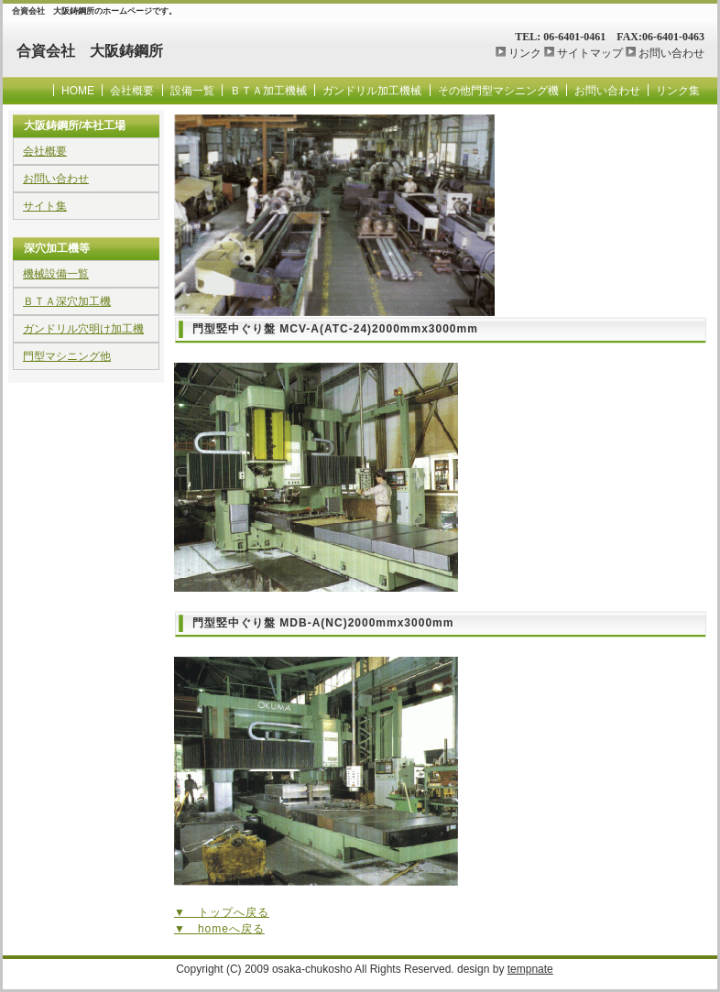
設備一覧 (192, 90)
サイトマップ (590, 53)
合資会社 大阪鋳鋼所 (89, 51)
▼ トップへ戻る (221, 912)
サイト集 (45, 206)
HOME (77, 90)
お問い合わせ (671, 53)
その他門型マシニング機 (498, 90)
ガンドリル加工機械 (371, 90)
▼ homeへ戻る (219, 928)
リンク (524, 53)
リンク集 (678, 90)
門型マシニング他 (67, 356)
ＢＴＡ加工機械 (268, 90)
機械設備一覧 (56, 273)
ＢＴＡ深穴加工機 (67, 301)
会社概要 (132, 90)
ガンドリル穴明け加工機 (83, 328)
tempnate (530, 969)
